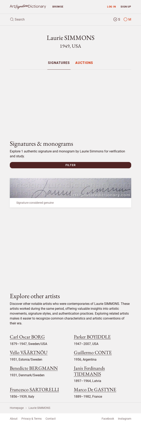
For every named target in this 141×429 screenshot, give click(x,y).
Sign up (126, 6)
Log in (111, 6)
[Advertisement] (70, 101)
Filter (71, 165)
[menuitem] (59, 63)
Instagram (124, 418)
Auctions (84, 63)
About (14, 418)
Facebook (108, 418)
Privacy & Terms (31, 418)
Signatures (59, 63)
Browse (57, 6)
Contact (51, 418)
